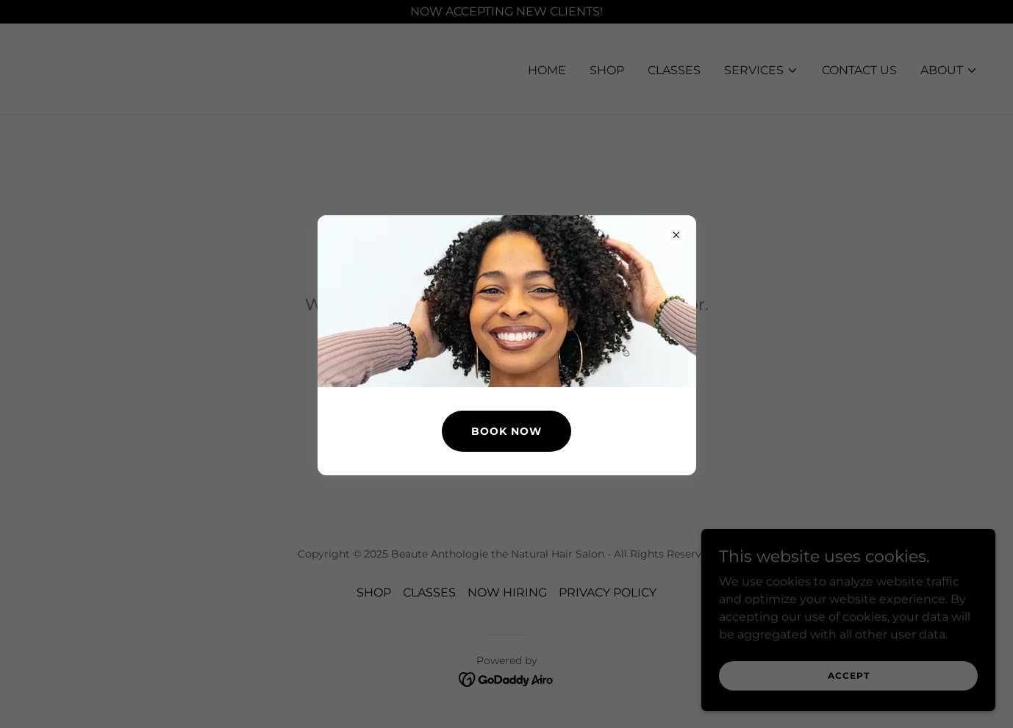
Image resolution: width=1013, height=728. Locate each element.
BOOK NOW (506, 431)
